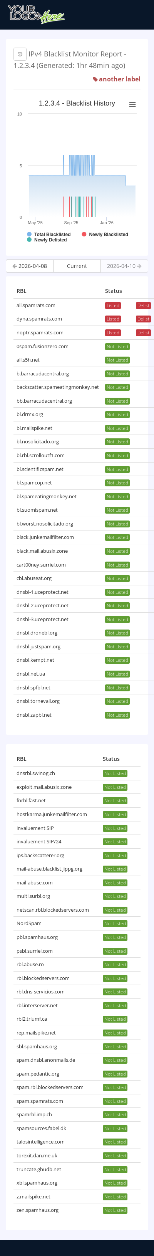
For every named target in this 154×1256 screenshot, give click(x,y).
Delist (143, 305)
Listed (113, 305)
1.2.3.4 (24, 65)
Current (77, 265)
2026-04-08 (29, 265)
